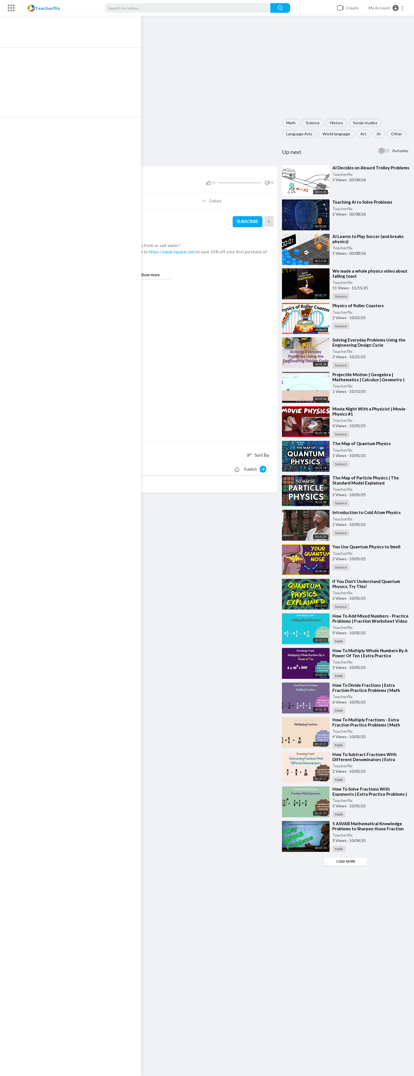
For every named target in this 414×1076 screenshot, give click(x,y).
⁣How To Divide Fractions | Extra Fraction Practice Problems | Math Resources (368, 690)
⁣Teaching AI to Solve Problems (364, 202)
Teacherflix (344, 179)
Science (314, 122)
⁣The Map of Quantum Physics (363, 443)
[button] (386, 7)
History (338, 122)
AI (380, 133)
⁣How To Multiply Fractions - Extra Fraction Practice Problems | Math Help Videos (368, 724)
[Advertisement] (347, 70)
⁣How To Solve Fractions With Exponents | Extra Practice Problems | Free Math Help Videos (371, 794)
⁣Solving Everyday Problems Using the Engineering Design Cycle (370, 342)
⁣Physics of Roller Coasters (359, 305)
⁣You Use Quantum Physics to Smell (368, 546)
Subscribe (248, 219)
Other (398, 133)
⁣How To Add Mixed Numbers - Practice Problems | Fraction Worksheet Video (363, 621)
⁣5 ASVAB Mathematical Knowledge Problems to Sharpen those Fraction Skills (369, 828)
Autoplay (400, 150)
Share (92, 198)
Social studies (367, 122)
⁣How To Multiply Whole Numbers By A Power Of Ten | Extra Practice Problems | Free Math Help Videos (371, 655)
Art (365, 133)
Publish (257, 466)
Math (292, 122)
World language (338, 133)
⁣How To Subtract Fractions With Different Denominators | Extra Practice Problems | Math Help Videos (371, 759)
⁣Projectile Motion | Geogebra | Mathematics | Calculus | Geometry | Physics (370, 379)
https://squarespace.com (177, 249)
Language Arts (301, 133)
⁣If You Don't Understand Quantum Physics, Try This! (368, 584)
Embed (214, 198)
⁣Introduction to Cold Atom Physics (368, 512)
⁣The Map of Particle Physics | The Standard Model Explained (367, 480)
